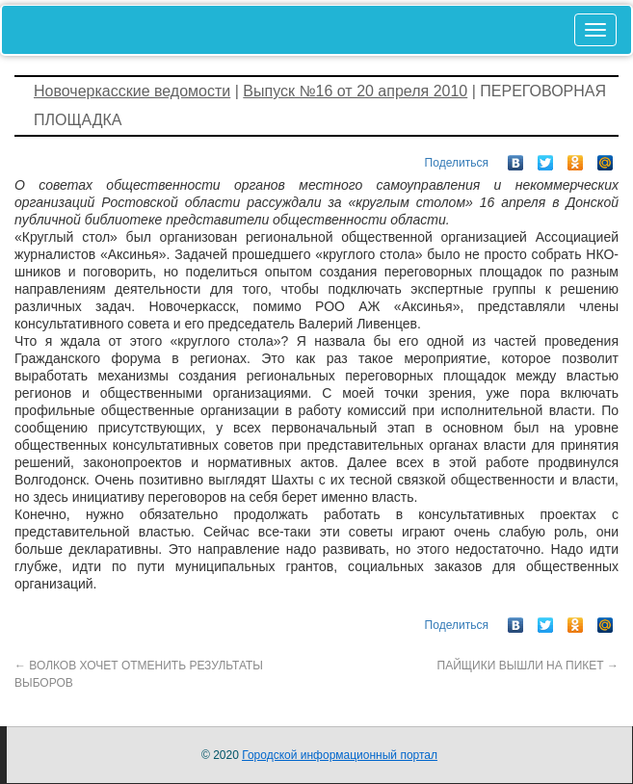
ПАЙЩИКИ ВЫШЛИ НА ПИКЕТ (528, 665)
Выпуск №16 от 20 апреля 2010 (355, 91)
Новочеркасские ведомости (132, 91)
